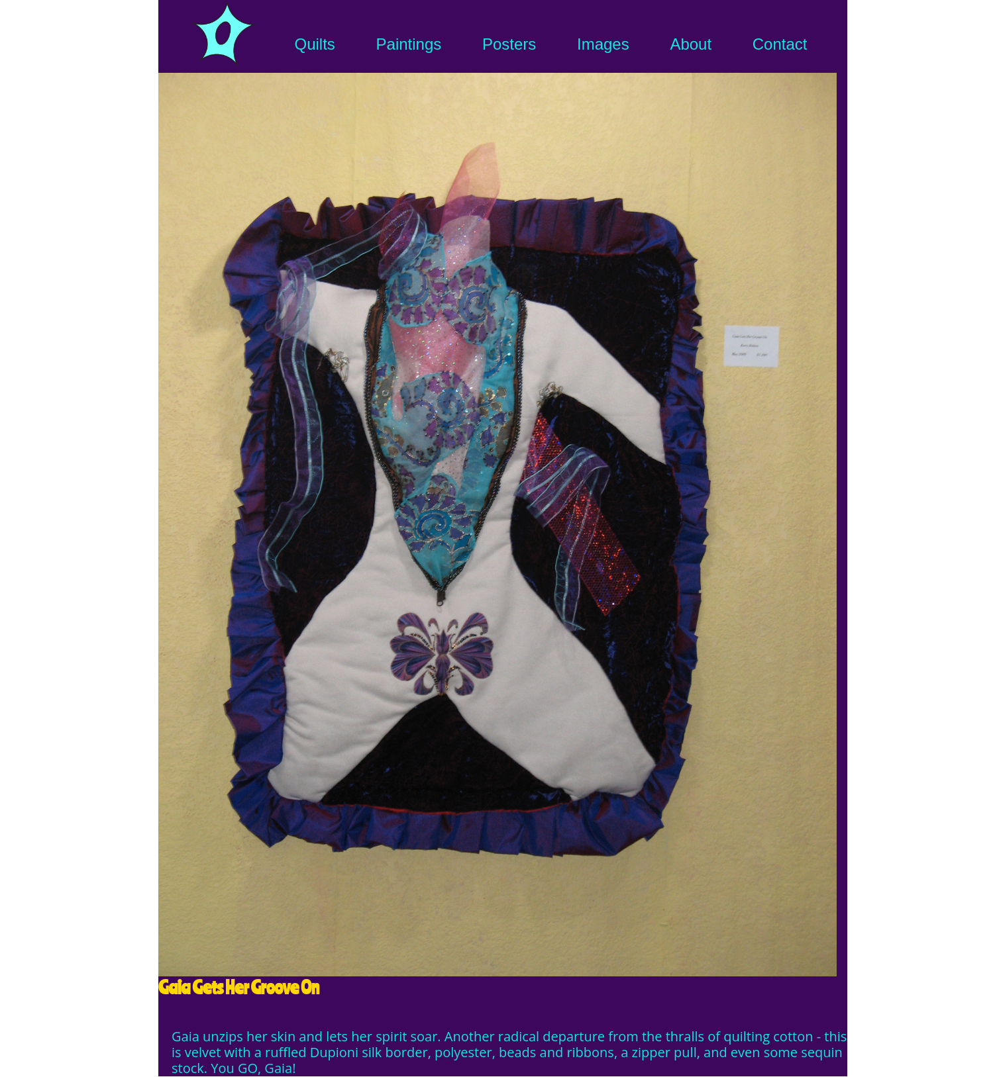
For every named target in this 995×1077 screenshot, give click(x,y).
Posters (509, 44)
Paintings (409, 44)
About (690, 44)
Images (603, 44)
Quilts (315, 44)
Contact (780, 44)
